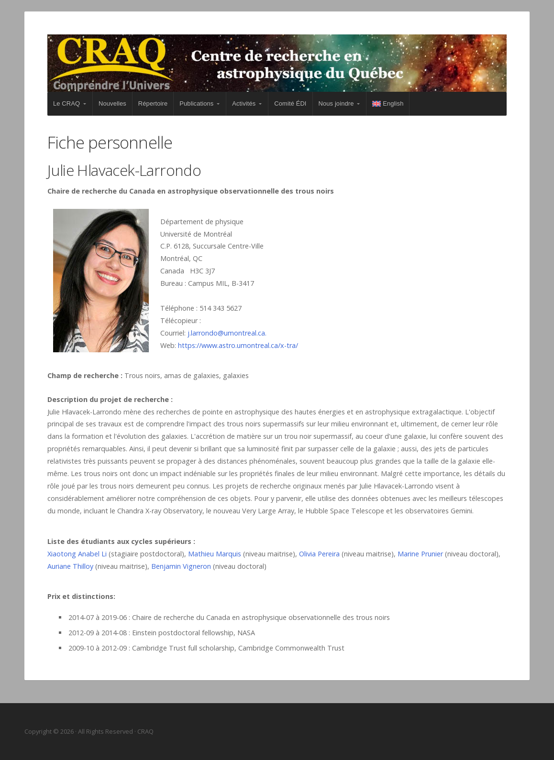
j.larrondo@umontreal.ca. (227, 332)
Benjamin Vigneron (181, 566)
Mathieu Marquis (214, 553)
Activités (243, 103)
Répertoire (152, 103)
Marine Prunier (420, 553)
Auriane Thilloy (70, 566)
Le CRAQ (66, 103)
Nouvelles (112, 103)
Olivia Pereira (319, 553)
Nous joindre (336, 103)
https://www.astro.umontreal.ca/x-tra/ (238, 345)
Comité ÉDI (290, 103)
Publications (196, 103)
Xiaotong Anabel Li (77, 553)
